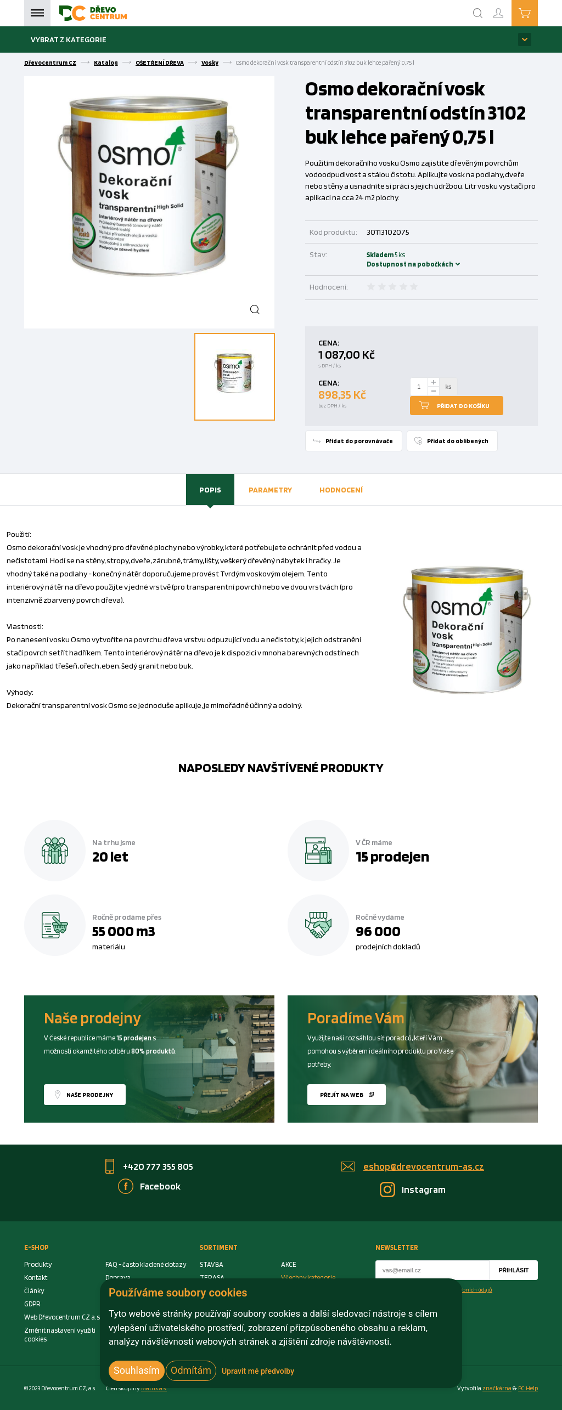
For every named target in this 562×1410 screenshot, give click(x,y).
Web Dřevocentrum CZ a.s (62, 1317)
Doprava (118, 1277)
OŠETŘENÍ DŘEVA (160, 62)
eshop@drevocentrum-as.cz (423, 1166)
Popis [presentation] (210, 489)
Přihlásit (514, 1270)
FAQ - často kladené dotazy (145, 1264)
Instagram (424, 1189)
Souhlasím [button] (137, 1370)
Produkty (38, 1264)
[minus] (433, 391)
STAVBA (211, 1264)
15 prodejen (392, 856)
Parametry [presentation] (270, 489)
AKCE (288, 1264)
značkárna (497, 1388)
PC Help (528, 1388)
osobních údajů (473, 1289)
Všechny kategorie (308, 1277)
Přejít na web (341, 1094)
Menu (37, 13)
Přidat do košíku (463, 406)
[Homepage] (93, 13)
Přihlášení (507, 8)
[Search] (478, 13)
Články (34, 1291)
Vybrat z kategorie (68, 39)
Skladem (381, 259)
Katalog (106, 62)
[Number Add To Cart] (419, 386)
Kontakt (35, 1277)
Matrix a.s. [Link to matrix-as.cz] (154, 1388)
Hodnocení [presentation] (341, 489)
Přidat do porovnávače (359, 441)
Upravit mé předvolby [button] (258, 1371)
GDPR (32, 1304)
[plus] (433, 382)
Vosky (209, 62)
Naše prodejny (89, 1094)
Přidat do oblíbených (457, 441)
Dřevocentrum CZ (50, 62)
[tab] (210, 490)
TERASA (212, 1277)
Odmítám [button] (191, 1370)
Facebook (160, 1186)
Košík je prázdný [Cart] (537, 12)
